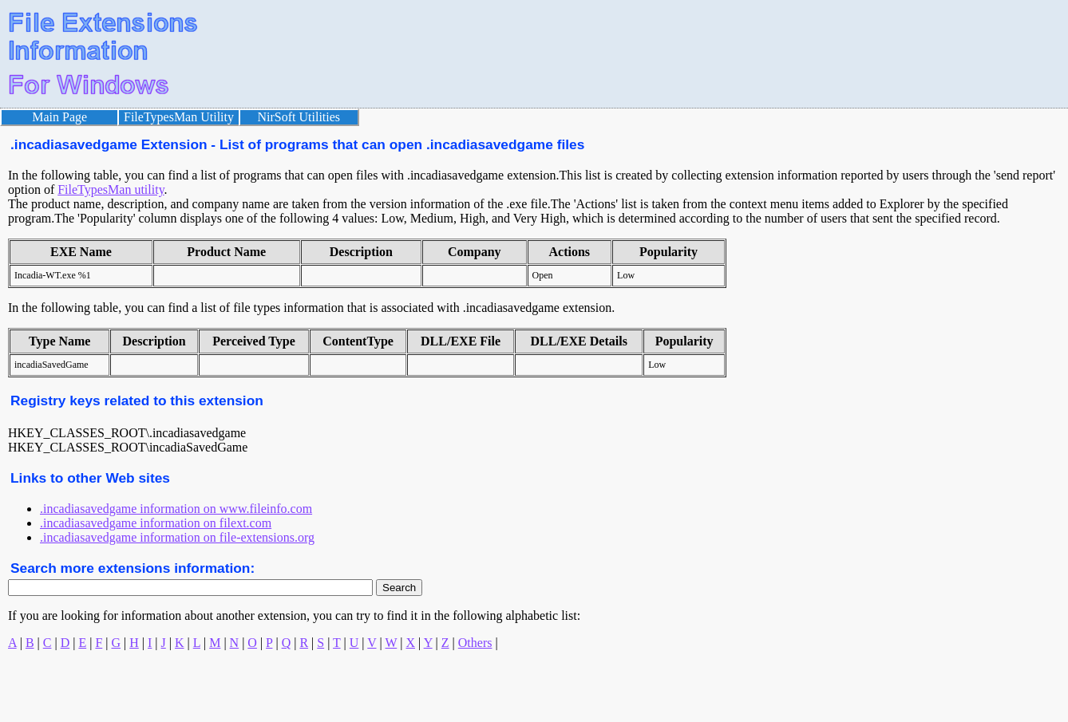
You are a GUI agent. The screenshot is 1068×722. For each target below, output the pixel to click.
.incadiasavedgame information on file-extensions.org (177, 537)
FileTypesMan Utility (179, 117)
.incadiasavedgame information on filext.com (155, 523)
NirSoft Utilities (299, 117)
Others (475, 642)
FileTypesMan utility (110, 189)
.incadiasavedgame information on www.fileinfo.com (176, 508)
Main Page (59, 117)
